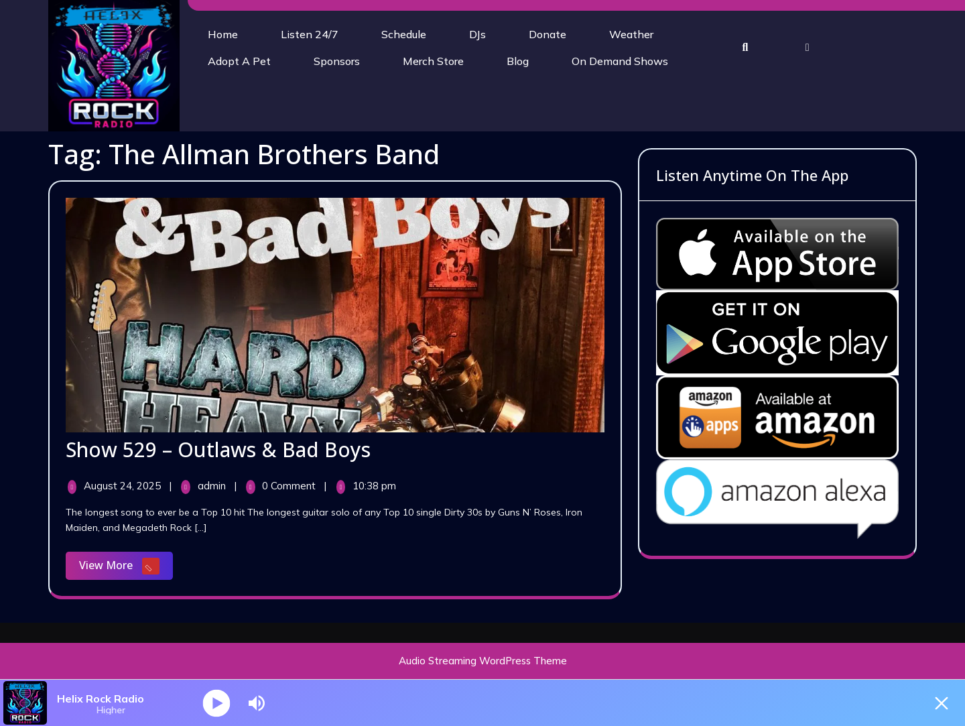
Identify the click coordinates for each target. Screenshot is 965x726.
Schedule (403, 34)
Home (223, 34)
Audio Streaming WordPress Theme (483, 660)
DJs (477, 34)
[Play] (217, 703)
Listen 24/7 (309, 34)
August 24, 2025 (124, 485)
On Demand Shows (620, 61)
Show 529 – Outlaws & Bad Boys (218, 449)
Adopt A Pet (239, 61)
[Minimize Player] (941, 703)
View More (126, 567)
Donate (547, 34)
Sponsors (337, 61)
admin (213, 485)
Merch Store (433, 61)
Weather (631, 34)
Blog (518, 61)
